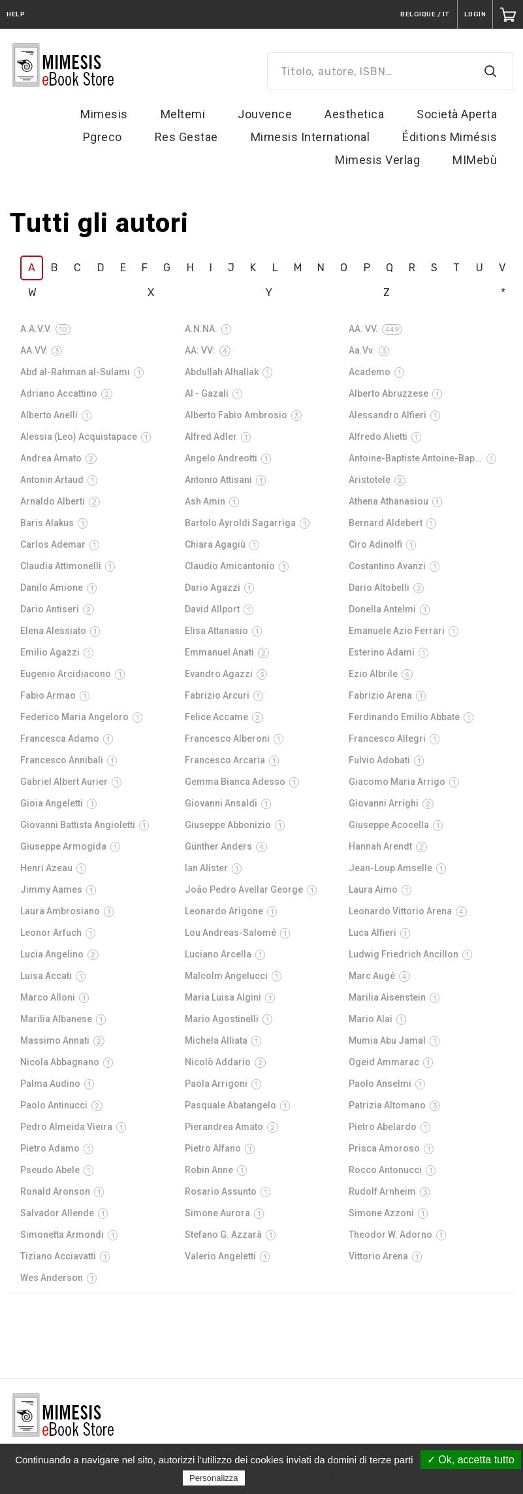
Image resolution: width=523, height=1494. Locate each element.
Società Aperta (457, 114)
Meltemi (183, 114)
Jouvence (265, 114)
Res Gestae (186, 137)
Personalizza (213, 1478)
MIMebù (474, 160)
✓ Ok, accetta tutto (471, 1459)
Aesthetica (354, 114)
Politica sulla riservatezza (302, 1477)
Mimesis (104, 114)
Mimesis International (310, 137)
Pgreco (102, 137)
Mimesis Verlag (377, 160)
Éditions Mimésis (449, 137)
